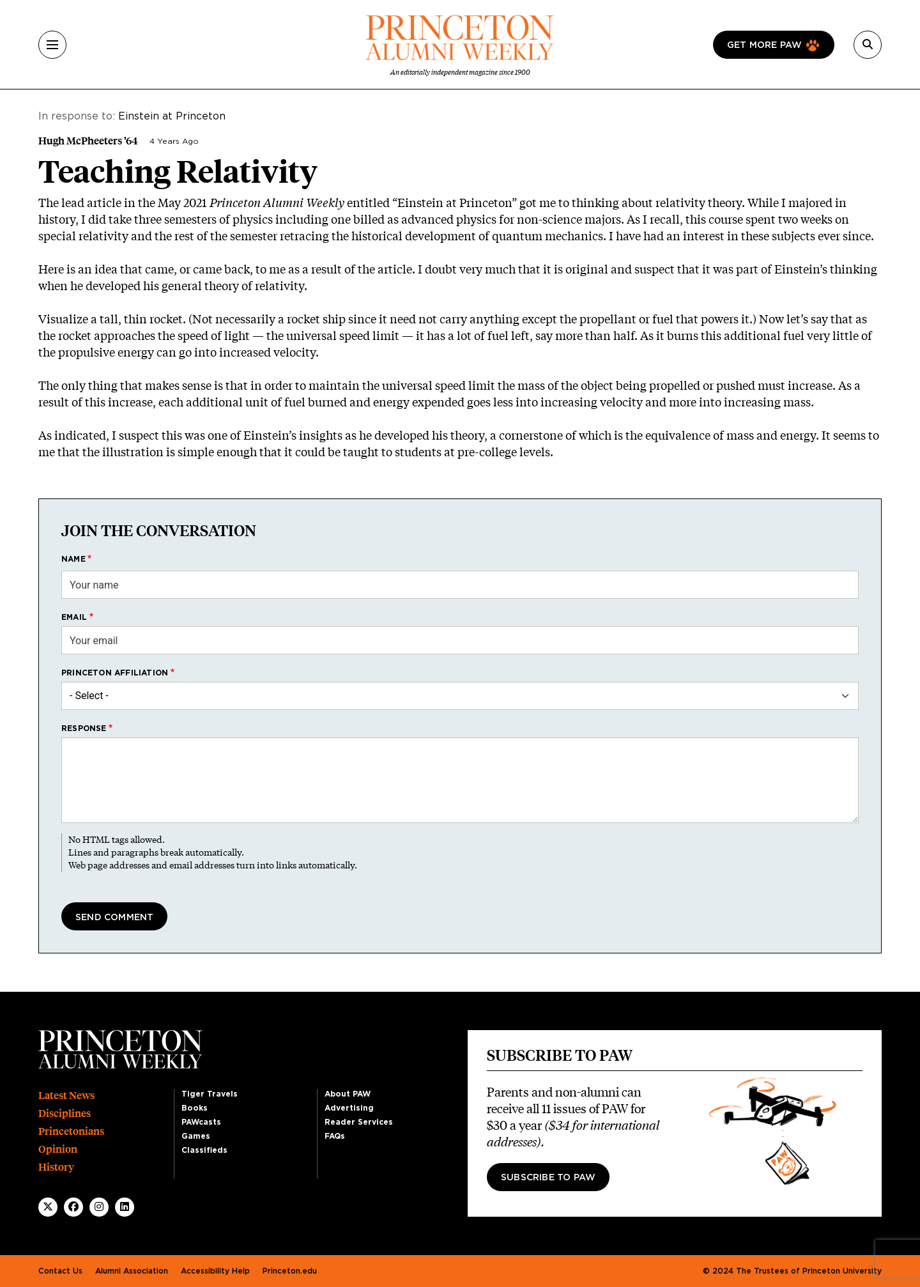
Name (73, 559)
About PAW (348, 1094)
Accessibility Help (215, 1271)
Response (84, 728)
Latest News (66, 1096)
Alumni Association (131, 1271)
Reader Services (359, 1122)
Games (195, 1136)
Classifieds (204, 1150)
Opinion (57, 1149)
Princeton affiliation (114, 673)
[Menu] (52, 45)
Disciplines (64, 1113)
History (56, 1167)
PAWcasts (201, 1122)
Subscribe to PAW (548, 1177)
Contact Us (60, 1271)
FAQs (335, 1136)
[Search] (868, 45)
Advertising (349, 1108)
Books (194, 1108)
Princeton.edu (290, 1271)
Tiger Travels (209, 1094)
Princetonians (71, 1131)
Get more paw (764, 45)
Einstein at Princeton (172, 116)
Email (74, 617)
